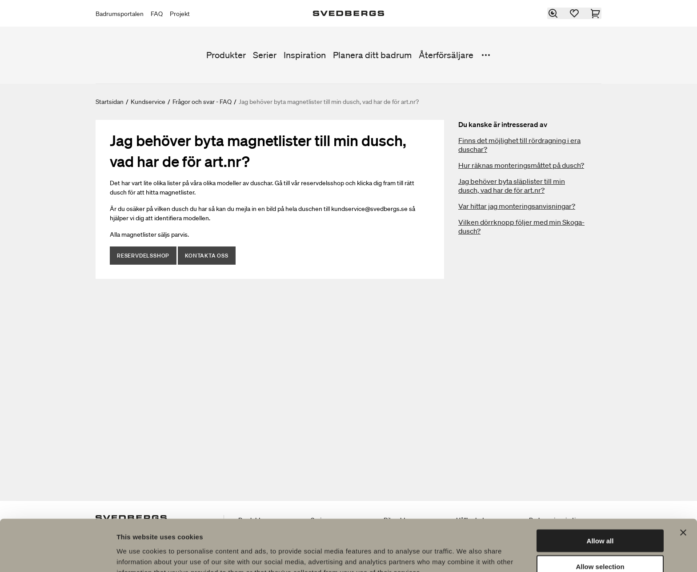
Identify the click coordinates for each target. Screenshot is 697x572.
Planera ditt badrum (372, 55)
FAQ (157, 14)
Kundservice (148, 102)
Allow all (600, 494)
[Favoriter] (574, 13)
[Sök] (553, 13)
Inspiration (305, 55)
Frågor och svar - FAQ (202, 102)
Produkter (226, 55)
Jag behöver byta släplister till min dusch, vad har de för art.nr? (511, 186)
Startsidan (110, 102)
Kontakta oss (206, 255)
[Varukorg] (596, 13)
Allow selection (600, 520)
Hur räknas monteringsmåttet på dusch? (521, 165)
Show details (466, 554)
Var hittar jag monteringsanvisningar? (516, 206)
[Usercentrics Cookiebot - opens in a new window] (57, 554)
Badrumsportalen (120, 14)
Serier (264, 55)
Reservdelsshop (143, 255)
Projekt (180, 14)
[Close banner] (683, 486)
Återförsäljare (446, 55)
